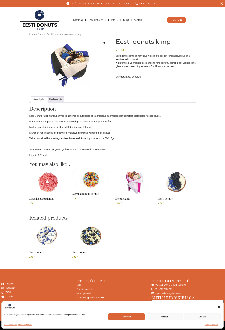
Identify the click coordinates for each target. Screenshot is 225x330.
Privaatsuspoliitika (25, 325)
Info (114, 20)
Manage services (211, 325)
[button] (219, 307)
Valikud (202, 316)
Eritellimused (97, 20)
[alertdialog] (112, 3)
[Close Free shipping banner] (222, 4)
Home (32, 34)
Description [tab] (39, 99)
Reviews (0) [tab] (55, 99)
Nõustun (126, 316)
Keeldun (164, 316)
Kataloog (78, 20)
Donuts (41, 34)
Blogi (126, 20)
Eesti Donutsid (54, 34)
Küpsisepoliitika (10, 325)
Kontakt (138, 20)
